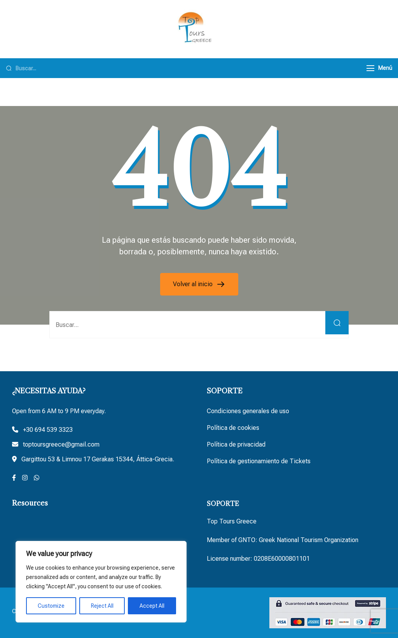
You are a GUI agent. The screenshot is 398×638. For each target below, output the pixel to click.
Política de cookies (233, 427)
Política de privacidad (236, 444)
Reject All (102, 606)
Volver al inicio (193, 284)
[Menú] (370, 68)
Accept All (152, 606)
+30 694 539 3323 (48, 429)
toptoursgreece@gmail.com (61, 444)
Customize (51, 606)
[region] (101, 581)
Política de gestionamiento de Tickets (259, 461)
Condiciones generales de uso (248, 411)
